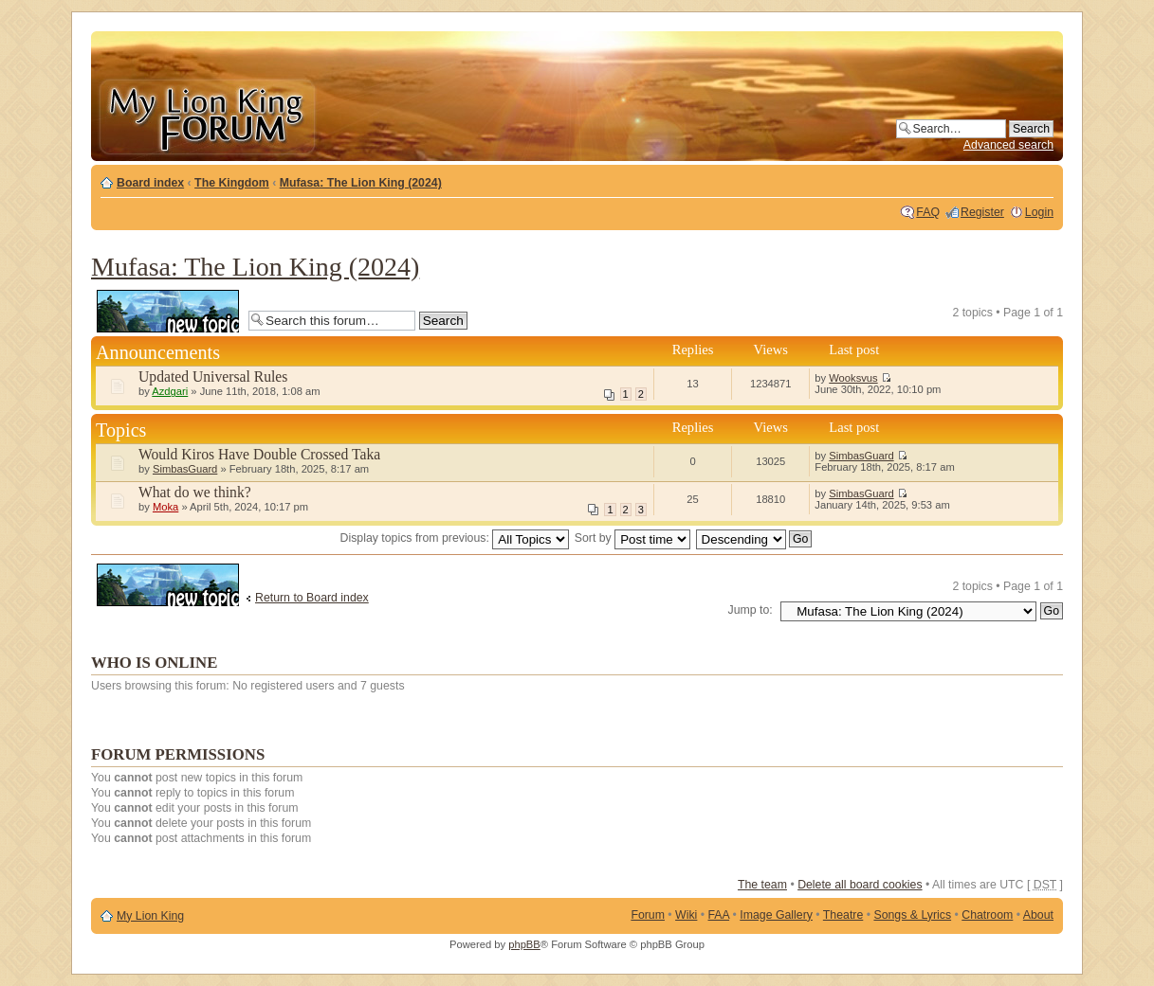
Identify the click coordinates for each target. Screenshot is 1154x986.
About (1038, 915)
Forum (648, 915)
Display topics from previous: (455, 538)
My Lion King (150, 916)
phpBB (524, 944)
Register (982, 212)
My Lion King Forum (207, 115)
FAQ (928, 212)
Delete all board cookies (859, 884)
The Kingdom (231, 182)
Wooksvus (853, 378)
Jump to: (750, 610)
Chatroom (987, 915)
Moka (165, 506)
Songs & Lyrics (912, 915)
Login (1039, 212)
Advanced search (1008, 145)
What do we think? (194, 492)
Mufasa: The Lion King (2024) (361, 182)
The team (762, 884)
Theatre (843, 915)
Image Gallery (776, 915)
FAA (719, 915)
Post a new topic (168, 311)
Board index (150, 182)
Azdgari (170, 391)
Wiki (686, 915)
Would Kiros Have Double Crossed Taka (259, 454)
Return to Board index (312, 597)
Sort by (632, 538)
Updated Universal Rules (212, 376)
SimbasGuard (185, 469)
